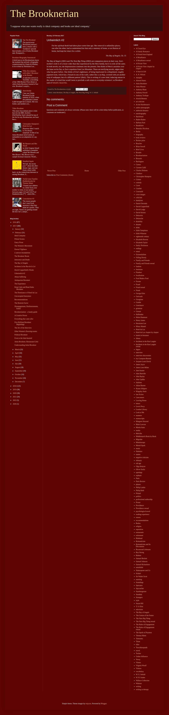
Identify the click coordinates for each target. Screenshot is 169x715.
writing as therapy (142, 689)
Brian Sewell (140, 147)
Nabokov (139, 451)
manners (139, 415)
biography (139, 135)
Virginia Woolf (141, 666)
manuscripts (140, 418)
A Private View (141, 63)
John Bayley (140, 376)
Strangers (139, 597)
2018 (15, 386)
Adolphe (139, 78)
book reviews (140, 138)
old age (138, 463)
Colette (138, 180)
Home (87, 171)
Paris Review (140, 481)
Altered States (141, 81)
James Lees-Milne (142, 367)
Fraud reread (140, 287)
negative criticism (142, 457)
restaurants (140, 532)
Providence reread (142, 508)
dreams (138, 224)
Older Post (122, 171)
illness (138, 338)
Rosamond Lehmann (143, 549)
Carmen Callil (141, 168)
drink (138, 228)
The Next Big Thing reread (145, 621)
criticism (139, 198)
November (19, 378)
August (17, 367)
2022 (15, 400)
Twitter (138, 653)
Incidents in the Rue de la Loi (25, 266)
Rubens (138, 555)
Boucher (139, 143)
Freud (138, 290)
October (18, 374)
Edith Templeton (142, 230)
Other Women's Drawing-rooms (26, 331)
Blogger (103, 704)
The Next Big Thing (82, 92)
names (138, 454)
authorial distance (142, 110)
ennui (138, 251)
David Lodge (140, 209)
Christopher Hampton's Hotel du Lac (31, 125)
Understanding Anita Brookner (25, 345)
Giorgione (139, 299)
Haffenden (139, 314)
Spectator (139, 585)
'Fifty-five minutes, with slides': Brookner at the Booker (30, 73)
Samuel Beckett (141, 558)
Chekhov (139, 173)
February (18, 233)
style (137, 600)
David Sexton (141, 213)
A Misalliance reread (143, 60)
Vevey (138, 659)
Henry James (140, 320)
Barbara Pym (140, 123)
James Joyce (140, 364)
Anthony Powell (141, 93)
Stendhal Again (28, 161)
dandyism (139, 200)
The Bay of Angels (69, 92)
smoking (139, 579)
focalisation (140, 275)
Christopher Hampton (143, 176)
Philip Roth (140, 490)
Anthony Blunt (141, 90)
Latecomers (140, 397)
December (19, 382)
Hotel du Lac (140, 329)
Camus (138, 165)
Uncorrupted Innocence (23, 296)
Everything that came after (24, 319)
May (17, 357)
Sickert (138, 573)
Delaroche (139, 218)
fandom (138, 266)
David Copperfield (142, 206)
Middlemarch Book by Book (146, 436)
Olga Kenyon (140, 466)
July (16, 364)
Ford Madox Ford (142, 278)
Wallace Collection (142, 680)
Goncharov (140, 305)
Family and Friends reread (145, 263)
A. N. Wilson (140, 75)
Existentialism (141, 254)
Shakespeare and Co (143, 570)
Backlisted (139, 117)
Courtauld (139, 191)
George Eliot (140, 293)
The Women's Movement (23, 246)
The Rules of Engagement (145, 624)
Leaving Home (141, 400)
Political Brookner (21, 335)
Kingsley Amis (141, 391)
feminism (139, 269)
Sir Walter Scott (141, 576)
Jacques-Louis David (143, 361)
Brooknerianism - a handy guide (26, 312)
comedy (139, 183)
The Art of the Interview (23, 328)
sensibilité (139, 567)
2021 (15, 397)
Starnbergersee (141, 591)
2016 (15, 222)
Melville (139, 433)
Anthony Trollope (142, 95)
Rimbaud (139, 538)
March (17, 349)
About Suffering (20, 277)
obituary (139, 460)
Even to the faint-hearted (23, 338)
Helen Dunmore (141, 317)
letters (138, 403)
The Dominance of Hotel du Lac (26, 293)
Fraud (138, 284)
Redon (138, 523)
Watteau (139, 683)
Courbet (139, 188)
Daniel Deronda (141, 203)
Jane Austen (140, 370)
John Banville (141, 374)
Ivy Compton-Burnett (143, 359)
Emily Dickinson (142, 245)
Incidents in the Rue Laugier (146, 341)
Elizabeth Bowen (142, 239)
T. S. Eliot (139, 606)
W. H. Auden (140, 677)
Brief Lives (140, 150)
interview (139, 352)
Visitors (139, 668)
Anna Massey (141, 87)
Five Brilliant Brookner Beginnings (23, 323)
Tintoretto (139, 639)
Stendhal (139, 594)
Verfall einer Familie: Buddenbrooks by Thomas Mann (30, 181)
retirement (139, 535)
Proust (138, 502)
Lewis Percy (140, 406)
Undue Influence (142, 656)
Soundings (139, 582)
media (138, 430)
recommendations (142, 520)
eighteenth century (142, 236)
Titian (138, 641)
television (139, 609)
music (138, 448)
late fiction (140, 394)
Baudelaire (140, 125)
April (17, 353)
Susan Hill (139, 603)
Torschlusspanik (141, 647)
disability (139, 221)
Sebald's (59, 83)
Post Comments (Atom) (64, 175)
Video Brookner (18, 108)
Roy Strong (140, 552)
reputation (139, 529)
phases (138, 484)
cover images (140, 195)
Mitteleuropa (140, 442)
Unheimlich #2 (20, 273)
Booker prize (140, 140)
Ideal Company (20, 236)
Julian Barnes (141, 385)
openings (139, 472)
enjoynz (88, 704)
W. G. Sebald (94, 92)
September (19, 371)
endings (139, 248)
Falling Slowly (141, 257)
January (18, 229)
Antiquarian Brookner (22, 280)
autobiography (141, 114)
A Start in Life (141, 72)
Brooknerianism (141, 155)
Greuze (138, 311)
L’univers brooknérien (22, 253)
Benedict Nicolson (142, 128)
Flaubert (139, 272)
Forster (138, 281)
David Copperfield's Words (24, 270)
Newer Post (51, 171)
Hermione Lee (141, 323)
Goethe (138, 302)
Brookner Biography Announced (23, 58)
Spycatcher (140, 588)
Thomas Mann (141, 636)
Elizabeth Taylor (142, 242)
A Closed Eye (141, 49)
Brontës (139, 153)
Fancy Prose (19, 242)
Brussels (139, 158)
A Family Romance (143, 52)
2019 (15, 390)
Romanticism (140, 541)
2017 (15, 226)
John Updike (140, 379)
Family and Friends (143, 260)
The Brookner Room (22, 256)
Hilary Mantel (141, 326)
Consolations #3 (28, 199)
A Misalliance (141, 57)
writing (138, 686)
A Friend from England (144, 54)
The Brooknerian (44, 13)
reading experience (142, 514)
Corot (138, 185)
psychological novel (143, 511)
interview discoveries (143, 355)
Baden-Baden (141, 120)
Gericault (139, 296)
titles (137, 644)
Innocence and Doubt (22, 260)
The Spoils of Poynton (144, 632)
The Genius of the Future (145, 615)
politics (138, 496)
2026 (15, 404)
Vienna (138, 662)
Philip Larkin (140, 487)
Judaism (139, 382)
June (17, 360)
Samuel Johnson (141, 561)
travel (138, 651)
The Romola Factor (21, 303)
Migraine (139, 439)
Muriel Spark (140, 445)
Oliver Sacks (140, 469)
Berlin (138, 132)
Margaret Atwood (142, 421)
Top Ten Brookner (29, 40)
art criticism (140, 102)
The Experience (20, 284)
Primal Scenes (20, 239)
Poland (138, 493)
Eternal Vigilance (21, 249)
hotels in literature (142, 335)
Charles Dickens (142, 170)
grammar (139, 308)
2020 (15, 393)
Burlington (140, 161)
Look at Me (140, 412)
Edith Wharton (141, 233)
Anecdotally (27, 91)
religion (139, 526)
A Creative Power (21, 315)
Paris (137, 478)
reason (138, 517)
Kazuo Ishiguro (141, 388)
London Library (141, 409)
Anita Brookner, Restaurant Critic (26, 342)
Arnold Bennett (141, 99)
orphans (139, 475)
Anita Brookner (58, 92)
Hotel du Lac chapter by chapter (147, 332)
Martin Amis (140, 427)
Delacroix (139, 215)
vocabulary (140, 671)
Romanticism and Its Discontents (143, 545)
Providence (140, 505)
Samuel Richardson (143, 564)
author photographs (143, 108)
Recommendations (21, 300)
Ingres (138, 349)
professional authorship (144, 499)
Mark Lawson (141, 424)
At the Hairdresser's (143, 105)
